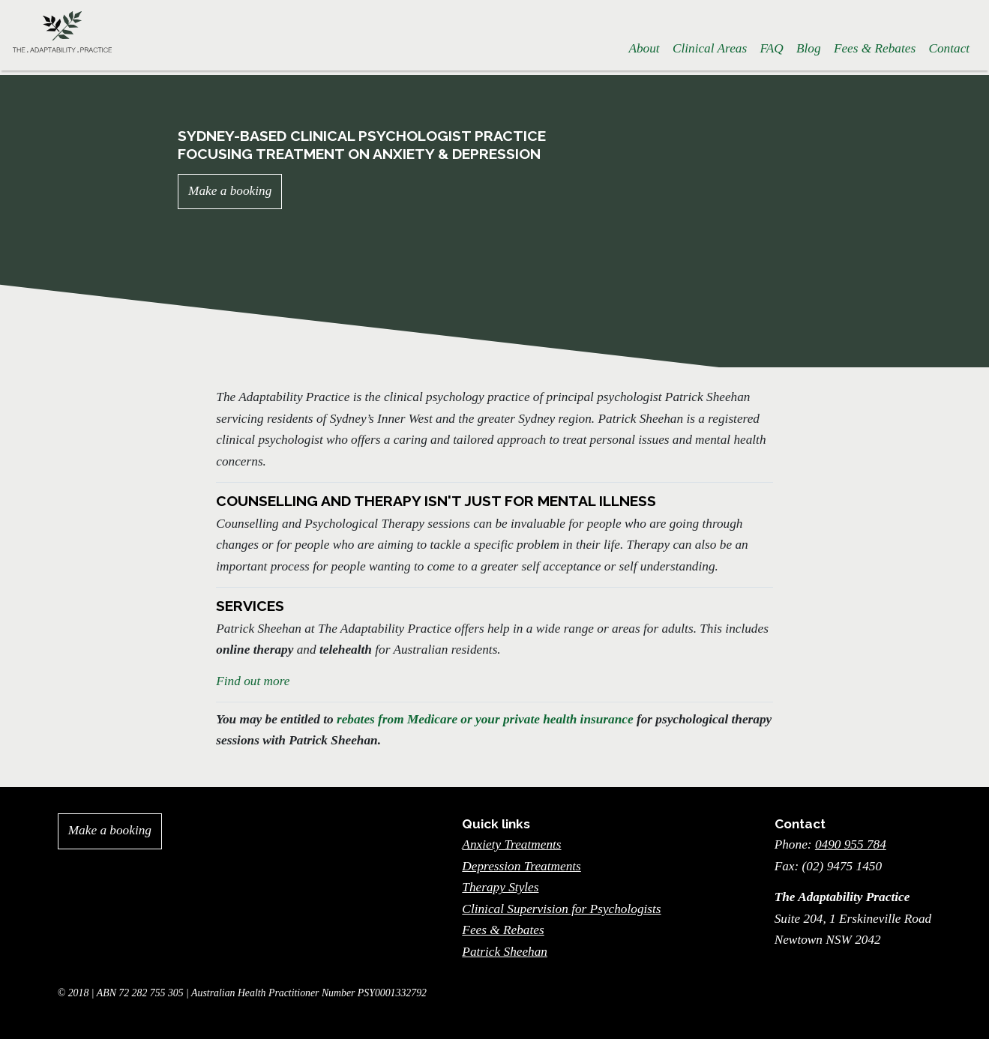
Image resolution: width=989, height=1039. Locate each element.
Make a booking (229, 191)
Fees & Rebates (875, 48)
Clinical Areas (710, 48)
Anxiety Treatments (511, 844)
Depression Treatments (521, 866)
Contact (949, 48)
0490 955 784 (850, 844)
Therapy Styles (500, 887)
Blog (808, 48)
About (643, 48)
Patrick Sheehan (504, 952)
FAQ (771, 48)
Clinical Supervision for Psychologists (561, 909)
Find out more (252, 681)
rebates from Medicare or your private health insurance (485, 719)
